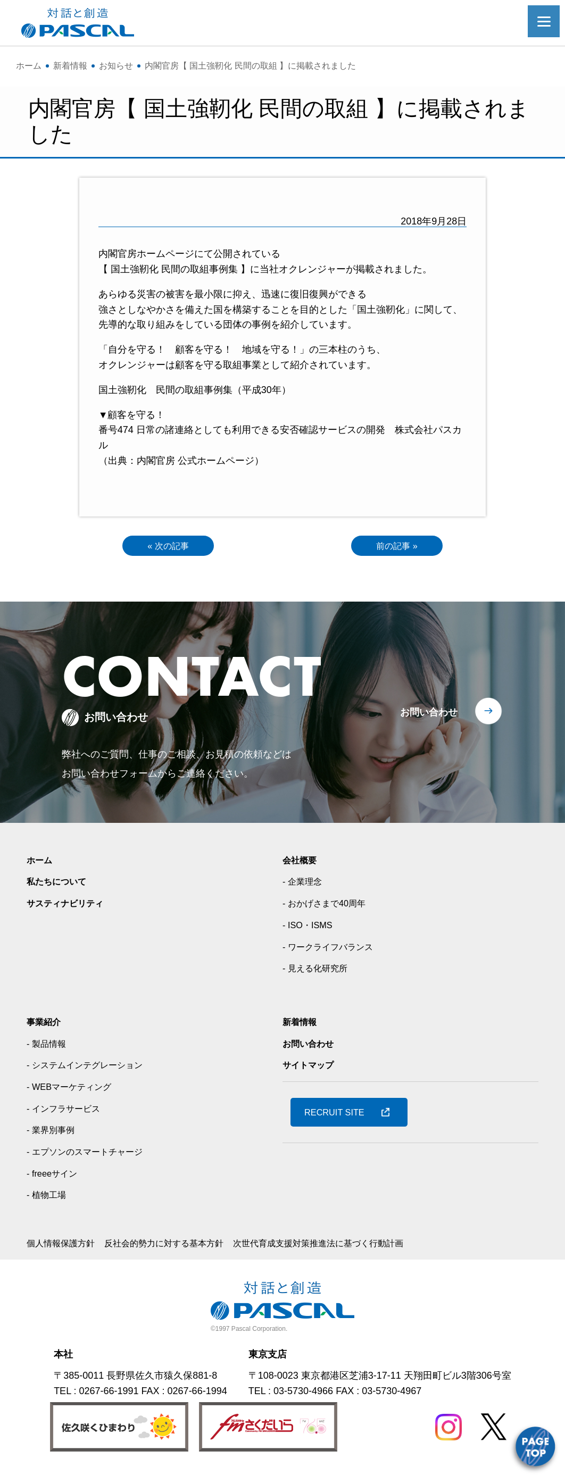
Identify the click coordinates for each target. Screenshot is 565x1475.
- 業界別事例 (53, 1132)
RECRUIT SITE (339, 1114)
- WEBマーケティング (74, 1089)
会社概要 (301, 862)
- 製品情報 (49, 1045)
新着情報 (301, 1024)
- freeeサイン (55, 1175)
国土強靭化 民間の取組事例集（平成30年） (194, 390)
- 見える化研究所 (318, 970)
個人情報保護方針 (65, 1245)
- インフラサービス (68, 1110)
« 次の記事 (168, 546)
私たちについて (60, 884)
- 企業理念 (304, 884)
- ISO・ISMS (310, 927)
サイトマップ (311, 1067)
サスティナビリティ (70, 906)
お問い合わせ (429, 714)
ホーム (41, 862)
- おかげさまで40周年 (329, 906)
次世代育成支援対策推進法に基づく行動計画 (352, 1245)
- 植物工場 (49, 1197)
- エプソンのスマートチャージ (92, 1154)
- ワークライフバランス (333, 949)
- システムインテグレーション (92, 1067)
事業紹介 (46, 1024)
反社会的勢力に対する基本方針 (180, 1245)
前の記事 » (397, 546)
